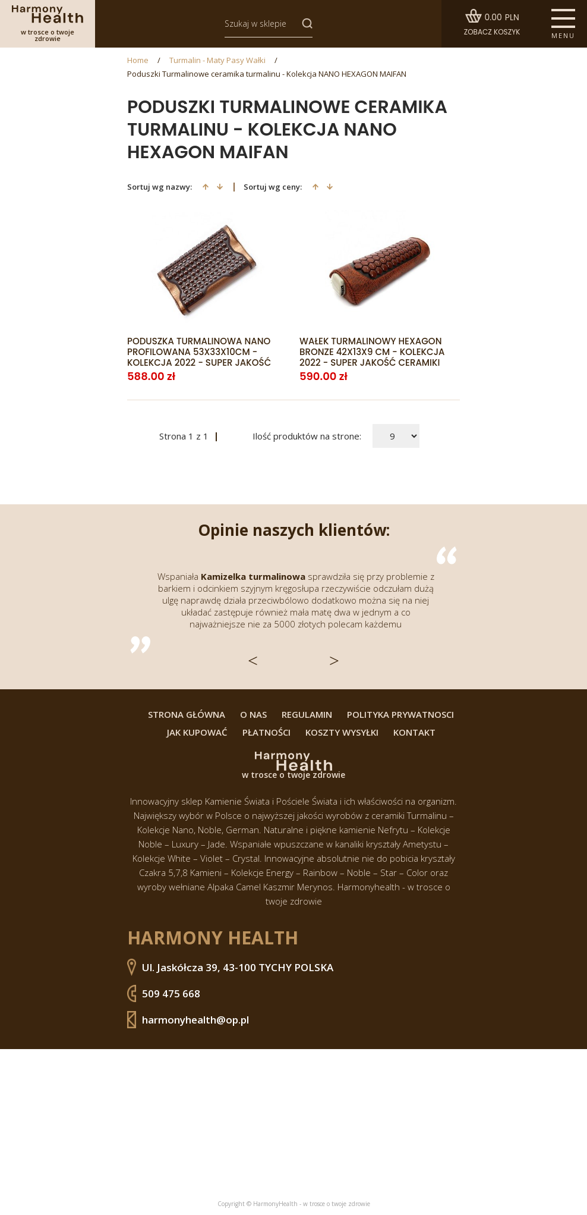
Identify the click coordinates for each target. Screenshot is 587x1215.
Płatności (266, 732)
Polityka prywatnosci (400, 714)
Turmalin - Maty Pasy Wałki (217, 60)
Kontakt (414, 732)
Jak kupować (197, 732)
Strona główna (186, 714)
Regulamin (307, 714)
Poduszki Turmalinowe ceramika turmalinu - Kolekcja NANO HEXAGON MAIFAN (266, 74)
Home (138, 60)
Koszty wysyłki (341, 732)
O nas (253, 714)
